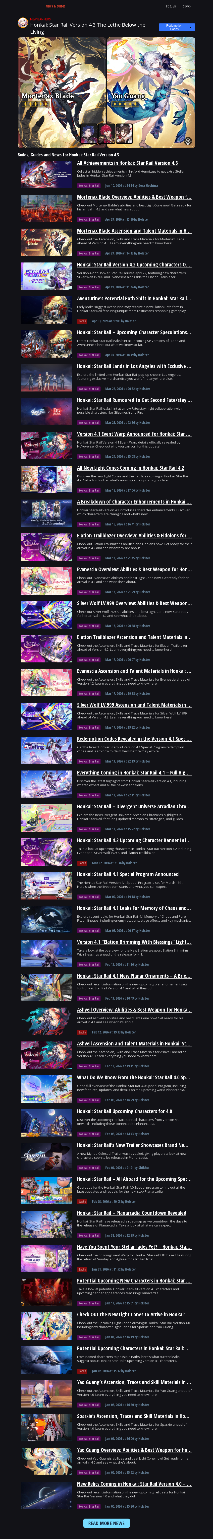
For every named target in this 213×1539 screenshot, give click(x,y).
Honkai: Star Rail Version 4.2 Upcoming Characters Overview (139, 264)
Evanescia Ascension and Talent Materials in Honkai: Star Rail (140, 670)
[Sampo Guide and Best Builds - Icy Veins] (89, 134)
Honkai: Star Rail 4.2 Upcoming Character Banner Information (141, 840)
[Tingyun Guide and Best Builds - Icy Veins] (124, 134)
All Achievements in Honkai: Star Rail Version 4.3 (127, 162)
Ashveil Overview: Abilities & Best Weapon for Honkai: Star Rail (142, 1009)
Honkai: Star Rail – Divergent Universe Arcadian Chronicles (137, 806)
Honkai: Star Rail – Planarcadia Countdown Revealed (131, 1212)
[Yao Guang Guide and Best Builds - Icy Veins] (151, 92)
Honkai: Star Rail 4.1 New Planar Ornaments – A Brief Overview (143, 975)
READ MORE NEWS (106, 1523)
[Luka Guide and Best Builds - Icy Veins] (106, 134)
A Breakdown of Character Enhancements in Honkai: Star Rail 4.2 (145, 501)
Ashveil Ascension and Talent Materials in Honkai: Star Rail (138, 1043)
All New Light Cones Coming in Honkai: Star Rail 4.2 (130, 467)
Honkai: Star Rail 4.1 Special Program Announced (128, 874)
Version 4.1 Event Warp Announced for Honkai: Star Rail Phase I (143, 433)
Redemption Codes (174, 27)
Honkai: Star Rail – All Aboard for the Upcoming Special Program (144, 1178)
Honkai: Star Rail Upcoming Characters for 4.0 (124, 1111)
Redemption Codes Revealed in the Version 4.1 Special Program (143, 738)
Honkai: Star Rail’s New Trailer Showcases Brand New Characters (144, 1145)
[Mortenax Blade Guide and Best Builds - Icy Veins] (62, 92)
